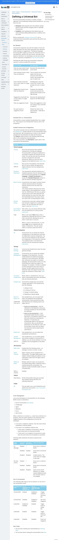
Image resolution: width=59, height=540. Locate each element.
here (45, 532)
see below (30, 402)
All (14, 232)
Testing (16, 149)
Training (16, 163)
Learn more (42, 161)
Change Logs (17, 281)
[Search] (56, 7)
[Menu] (54, 7)
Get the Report (30, 3)
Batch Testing (17, 182)
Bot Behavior (48, 14)
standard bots (18, 131)
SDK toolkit (17, 348)
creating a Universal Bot (30, 37)
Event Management (49, 19)
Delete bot (17, 332)
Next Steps (46, 21)
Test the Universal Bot (38, 57)
